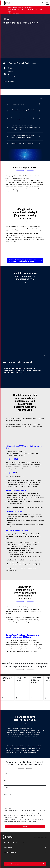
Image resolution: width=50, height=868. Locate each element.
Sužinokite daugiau (13, 13)
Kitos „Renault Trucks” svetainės (14, 843)
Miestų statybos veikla (17, 104)
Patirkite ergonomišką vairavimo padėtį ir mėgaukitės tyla (23, 119)
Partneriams (8, 847)
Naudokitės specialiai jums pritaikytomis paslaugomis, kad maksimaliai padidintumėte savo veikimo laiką (24, 127)
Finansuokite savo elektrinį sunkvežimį (22, 143)
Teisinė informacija (10, 852)
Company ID (7, 794)
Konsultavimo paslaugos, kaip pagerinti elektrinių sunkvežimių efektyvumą (22, 136)
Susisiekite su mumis (12, 864)
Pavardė (6, 780)
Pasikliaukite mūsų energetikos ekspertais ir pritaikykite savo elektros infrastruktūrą (23, 260)
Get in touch (25, 826)
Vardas (6, 773)
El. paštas (7, 787)
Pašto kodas (7, 801)
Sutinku (8, 808)
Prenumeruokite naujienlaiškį (14, 817)
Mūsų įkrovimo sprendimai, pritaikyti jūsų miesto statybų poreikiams (23, 111)
